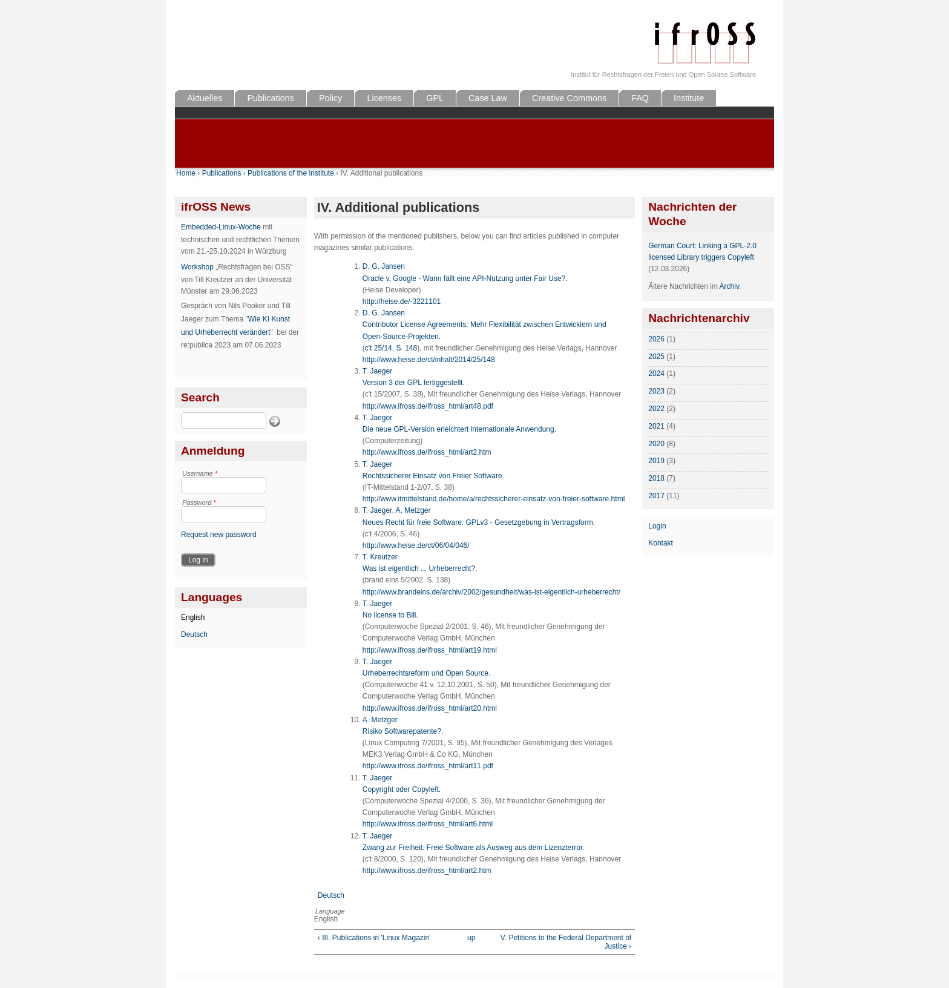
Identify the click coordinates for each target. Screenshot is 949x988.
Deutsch (194, 634)
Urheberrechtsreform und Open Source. (426, 673)
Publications (270, 98)
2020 (656, 444)
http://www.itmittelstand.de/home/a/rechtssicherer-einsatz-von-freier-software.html (494, 499)
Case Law (487, 98)
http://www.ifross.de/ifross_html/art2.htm (427, 452)
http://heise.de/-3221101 (402, 301)
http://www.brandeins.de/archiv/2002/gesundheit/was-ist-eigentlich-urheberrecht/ (491, 592)
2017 (656, 496)
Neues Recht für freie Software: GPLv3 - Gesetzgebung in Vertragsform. (479, 522)
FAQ (640, 98)
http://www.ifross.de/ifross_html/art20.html (430, 708)
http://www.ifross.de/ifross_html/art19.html (430, 650)
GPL (435, 98)
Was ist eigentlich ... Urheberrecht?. (420, 568)
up (471, 938)
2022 (656, 408)
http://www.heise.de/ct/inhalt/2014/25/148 (429, 359)
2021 (656, 426)
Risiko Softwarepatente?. (403, 731)
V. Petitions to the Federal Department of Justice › (566, 942)
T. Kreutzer (380, 557)
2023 (656, 391)
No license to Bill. (390, 615)
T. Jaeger (377, 371)
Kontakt (660, 543)
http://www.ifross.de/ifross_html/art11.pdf (428, 766)
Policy (330, 98)
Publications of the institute (291, 173)
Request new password (219, 534)
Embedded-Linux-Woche (221, 227)
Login (657, 526)
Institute (689, 98)
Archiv (729, 286)
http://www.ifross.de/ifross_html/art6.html (428, 824)
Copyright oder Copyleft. (402, 789)
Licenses (384, 98)
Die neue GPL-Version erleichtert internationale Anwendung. (459, 429)
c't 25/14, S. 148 (391, 348)
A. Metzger (413, 510)
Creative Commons (569, 98)
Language (330, 911)
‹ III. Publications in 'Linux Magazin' (374, 938)
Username (199, 473)
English (193, 617)
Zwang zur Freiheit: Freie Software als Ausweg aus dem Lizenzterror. (474, 847)
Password (199, 502)
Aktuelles (204, 98)
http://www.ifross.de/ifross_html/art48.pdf (428, 406)
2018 (656, 478)
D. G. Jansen (384, 266)
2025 (656, 356)
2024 (656, 373)
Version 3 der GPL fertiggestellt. (414, 382)
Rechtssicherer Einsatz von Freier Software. (433, 476)
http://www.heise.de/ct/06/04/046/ (416, 545)
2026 (656, 339)
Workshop (197, 267)
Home (185, 173)
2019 (656, 460)
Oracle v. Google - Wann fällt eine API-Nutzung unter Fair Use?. (465, 278)
